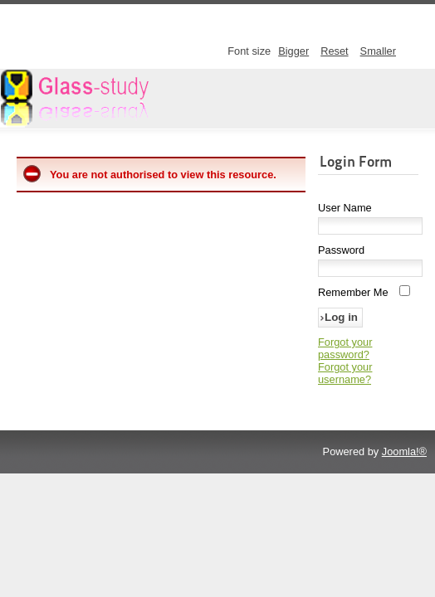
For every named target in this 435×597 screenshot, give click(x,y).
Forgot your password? (345, 348)
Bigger (293, 51)
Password (341, 250)
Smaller (378, 51)
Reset (334, 51)
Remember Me (353, 292)
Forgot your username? (345, 373)
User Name (345, 207)
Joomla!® (404, 451)
